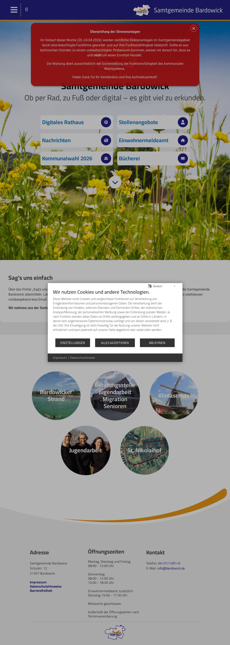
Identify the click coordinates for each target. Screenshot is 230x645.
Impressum (60, 358)
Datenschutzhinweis (82, 358)
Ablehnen (157, 342)
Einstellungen (72, 342)
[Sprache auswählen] (150, 286)
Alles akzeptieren (115, 343)
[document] (115, 313)
